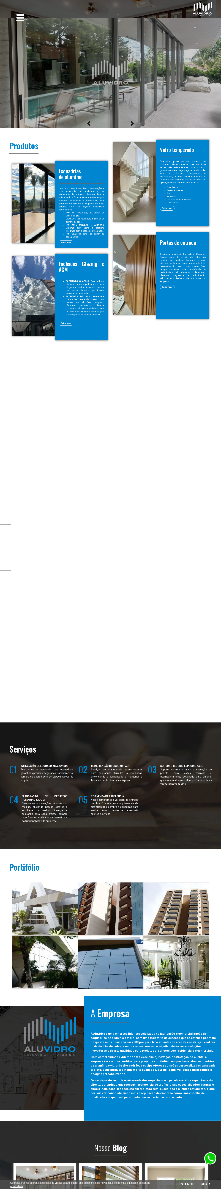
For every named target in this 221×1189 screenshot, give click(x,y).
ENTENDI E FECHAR (194, 1184)
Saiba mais (66, 242)
